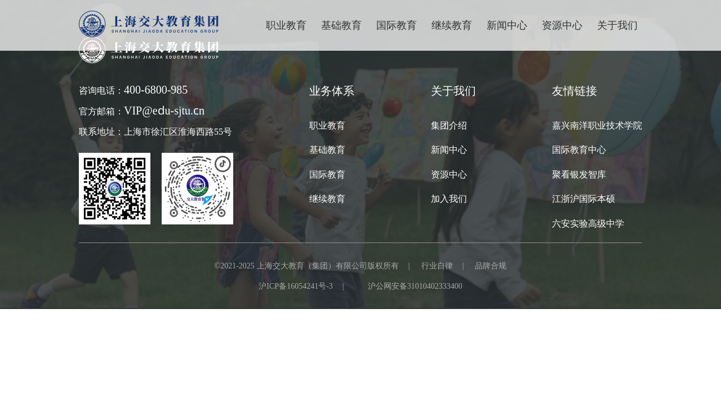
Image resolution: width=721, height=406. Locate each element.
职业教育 (286, 25)
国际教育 (327, 174)
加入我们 (449, 198)
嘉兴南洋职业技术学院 (597, 125)
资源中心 (562, 25)
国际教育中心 (579, 149)
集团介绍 (449, 125)
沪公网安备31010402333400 (415, 286)
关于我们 (617, 25)
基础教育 (341, 25)
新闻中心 (507, 25)
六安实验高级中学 (588, 223)
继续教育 (327, 198)
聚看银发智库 (579, 174)
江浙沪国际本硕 (583, 198)
